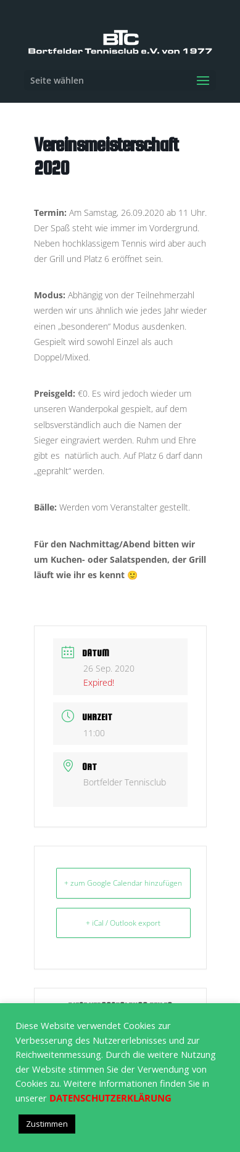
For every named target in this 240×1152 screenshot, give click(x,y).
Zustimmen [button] (47, 1123)
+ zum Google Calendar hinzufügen (123, 883)
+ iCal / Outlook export (123, 923)
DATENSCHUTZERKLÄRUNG (110, 1098)
